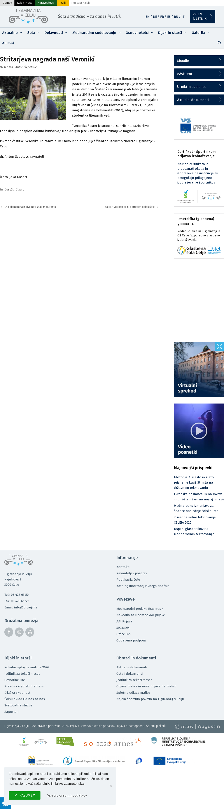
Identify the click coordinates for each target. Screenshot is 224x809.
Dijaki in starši (173, 33)
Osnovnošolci (141, 33)
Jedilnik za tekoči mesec (22, 674)
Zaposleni (11, 712)
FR (162, 17)
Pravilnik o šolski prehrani (24, 686)
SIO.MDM (123, 628)
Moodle (183, 61)
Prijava (74, 726)
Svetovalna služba (18, 705)
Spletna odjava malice (133, 693)
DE (155, 17)
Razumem (27, 795)
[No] (110, 786)
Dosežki (9, 189)
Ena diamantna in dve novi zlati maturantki (30, 206)
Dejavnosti (57, 33)
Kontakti (123, 567)
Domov (7, 2)
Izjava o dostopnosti (130, 726)
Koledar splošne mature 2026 (26, 667)
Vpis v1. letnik (199, 16)
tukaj (80, 783)
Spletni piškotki (156, 726)
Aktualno (13, 33)
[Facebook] (8, 632)
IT (183, 17)
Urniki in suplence (191, 87)
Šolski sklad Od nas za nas (24, 699)
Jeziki (63, 2)
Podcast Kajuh (80, 2)
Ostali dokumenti (129, 674)
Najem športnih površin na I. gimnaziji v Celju (150, 699)
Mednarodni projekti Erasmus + (140, 609)
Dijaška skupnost (17, 693)
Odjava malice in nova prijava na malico (146, 686)
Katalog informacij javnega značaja (143, 586)
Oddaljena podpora (131, 640)
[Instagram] (19, 632)
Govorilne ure (14, 680)
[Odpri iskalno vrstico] (219, 43)
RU (176, 17)
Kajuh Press (24, 2)
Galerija (202, 33)
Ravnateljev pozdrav (131, 573)
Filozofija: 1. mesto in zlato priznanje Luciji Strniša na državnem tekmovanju (194, 482)
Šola (34, 33)
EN (147, 17)
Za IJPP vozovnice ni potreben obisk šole (130, 206)
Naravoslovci (46, 2)
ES (169, 17)
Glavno (20, 189)
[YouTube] (29, 632)
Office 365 (123, 634)
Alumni (8, 43)
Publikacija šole (128, 580)
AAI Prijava (124, 621)
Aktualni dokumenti (193, 100)
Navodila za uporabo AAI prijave (140, 615)
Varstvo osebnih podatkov (98, 726)
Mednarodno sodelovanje (98, 33)
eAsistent (184, 74)
